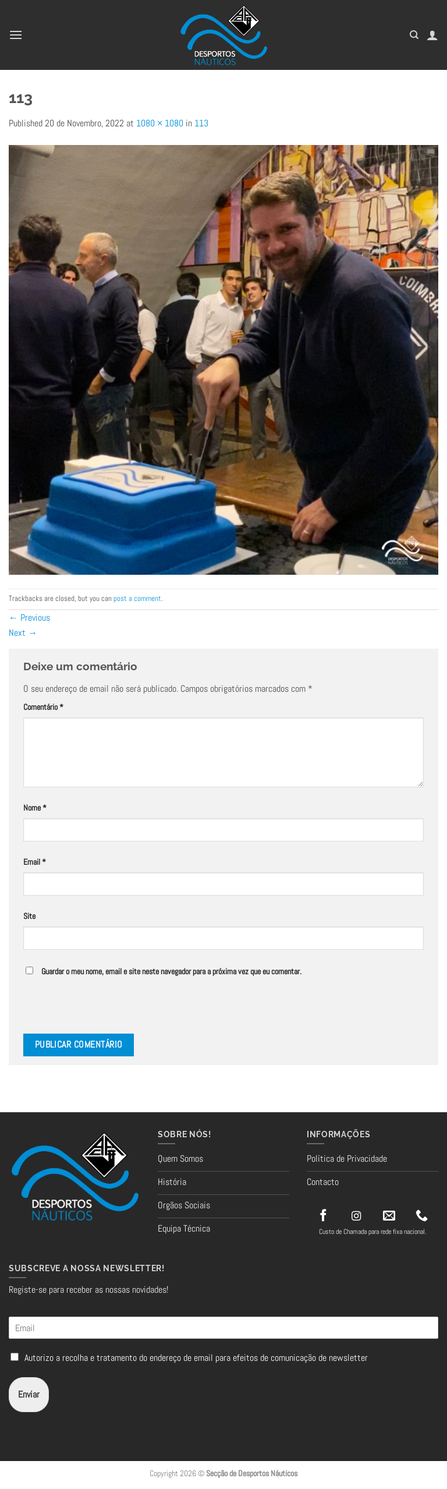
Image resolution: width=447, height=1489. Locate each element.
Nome (35, 807)
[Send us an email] (389, 1216)
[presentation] (103, 1008)
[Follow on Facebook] (323, 1216)
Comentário (43, 707)
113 (201, 123)
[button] (16, 34)
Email (34, 862)
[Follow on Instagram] (356, 1216)
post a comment (137, 598)
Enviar (29, 1394)
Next (23, 633)
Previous (29, 617)
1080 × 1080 (159, 123)
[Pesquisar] (414, 35)
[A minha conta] (432, 35)
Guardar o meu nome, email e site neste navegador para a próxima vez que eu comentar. (171, 971)
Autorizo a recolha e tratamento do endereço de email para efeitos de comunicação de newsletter (196, 1358)
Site (29, 916)
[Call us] (422, 1216)
